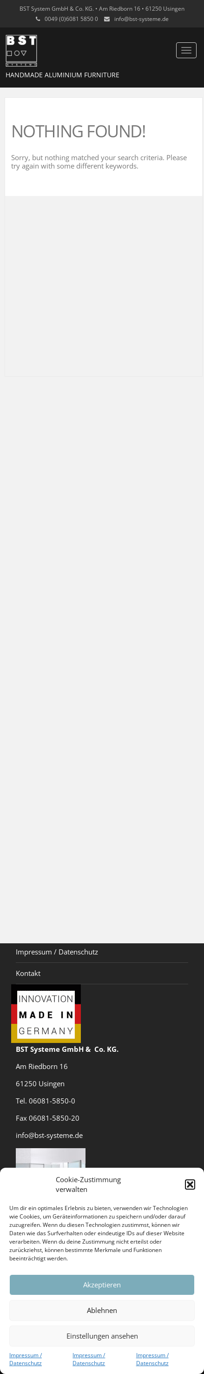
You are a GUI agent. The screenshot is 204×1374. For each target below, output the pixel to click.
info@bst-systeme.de (141, 19)
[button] (190, 1184)
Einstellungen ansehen (102, 1335)
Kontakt (28, 973)
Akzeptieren (102, 1284)
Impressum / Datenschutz (25, 1359)
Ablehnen (102, 1310)
